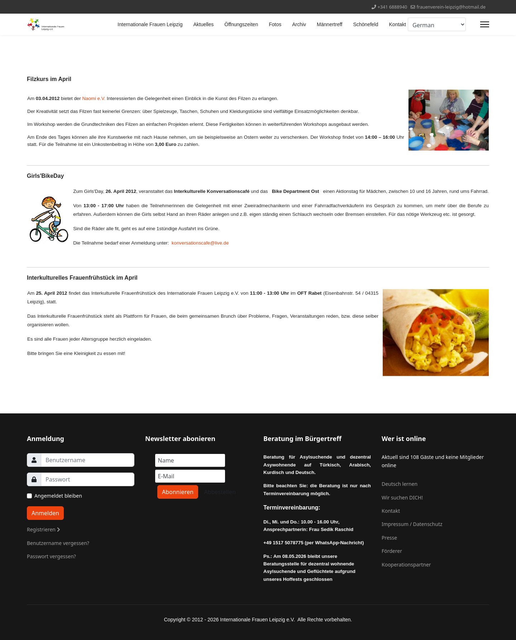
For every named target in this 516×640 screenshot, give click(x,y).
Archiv (299, 24)
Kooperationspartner (406, 564)
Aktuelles (203, 24)
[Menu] (484, 24)
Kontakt (397, 24)
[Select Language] (437, 24)
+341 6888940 (392, 7)
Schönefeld (365, 24)
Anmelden (45, 513)
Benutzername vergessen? (58, 543)
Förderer (392, 550)
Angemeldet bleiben (58, 495)
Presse (389, 537)
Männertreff (329, 24)
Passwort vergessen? (51, 556)
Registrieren (43, 529)
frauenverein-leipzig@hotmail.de (451, 7)
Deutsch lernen (399, 483)
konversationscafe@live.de (200, 243)
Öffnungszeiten (241, 24)
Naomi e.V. (93, 98)
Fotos (275, 24)
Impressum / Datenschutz (412, 524)
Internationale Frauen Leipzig (150, 24)
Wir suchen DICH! (402, 497)
